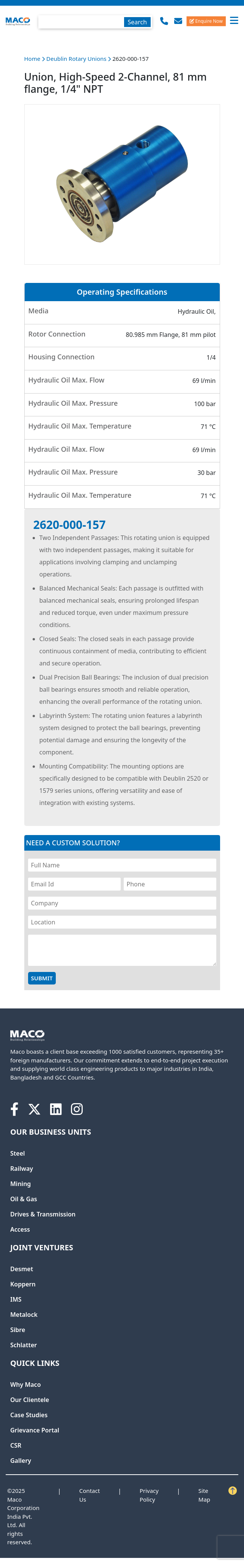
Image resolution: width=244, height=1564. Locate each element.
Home (32, 58)
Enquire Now (206, 20)
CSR (15, 1445)
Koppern (23, 1284)
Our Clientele (29, 1400)
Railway (21, 1168)
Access (20, 1229)
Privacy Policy (149, 1495)
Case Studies (28, 1415)
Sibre (17, 1330)
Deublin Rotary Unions (77, 58)
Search (137, 22)
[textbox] (95, 22)
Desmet (21, 1269)
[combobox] (95, 20)
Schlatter (23, 1345)
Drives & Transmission (43, 1214)
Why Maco (25, 1384)
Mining (20, 1184)
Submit (42, 978)
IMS (16, 1299)
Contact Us (89, 1495)
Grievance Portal (34, 1430)
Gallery (20, 1460)
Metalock (24, 1314)
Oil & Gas (23, 1199)
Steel (17, 1153)
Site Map (204, 1495)
